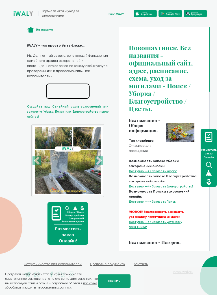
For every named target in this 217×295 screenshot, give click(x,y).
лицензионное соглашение (26, 279)
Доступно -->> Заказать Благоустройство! (161, 186)
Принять (114, 280)
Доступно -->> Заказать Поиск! (153, 202)
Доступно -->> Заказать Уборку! (153, 171)
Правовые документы (107, 264)
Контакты (141, 264)
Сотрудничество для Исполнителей (53, 264)
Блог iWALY (116, 14)
